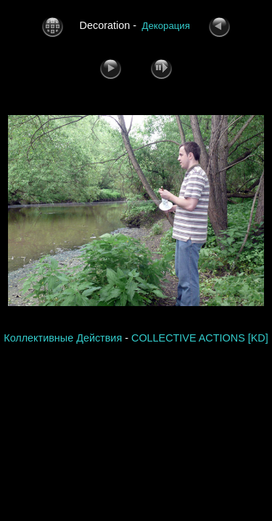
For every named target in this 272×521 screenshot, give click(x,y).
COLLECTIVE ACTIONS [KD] (199, 338)
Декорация (166, 25)
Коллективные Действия (63, 338)
